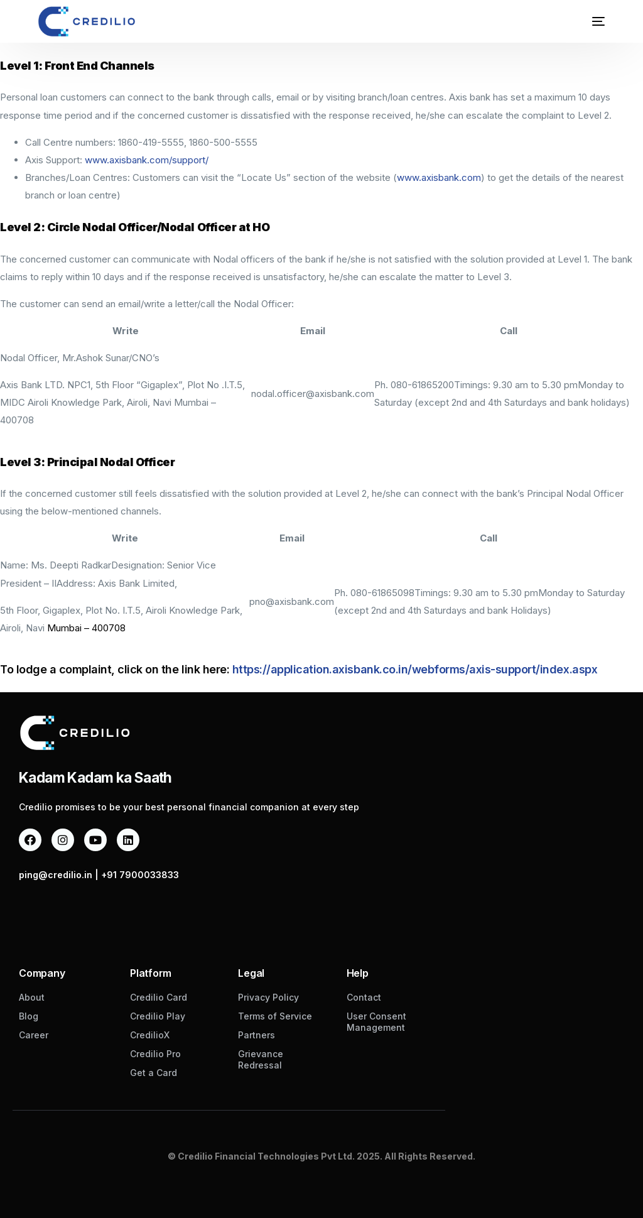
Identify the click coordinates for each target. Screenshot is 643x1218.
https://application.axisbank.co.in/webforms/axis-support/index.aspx (414, 669)
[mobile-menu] (590, 21)
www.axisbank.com (439, 177)
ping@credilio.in (55, 874)
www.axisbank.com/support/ (146, 160)
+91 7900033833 (140, 874)
